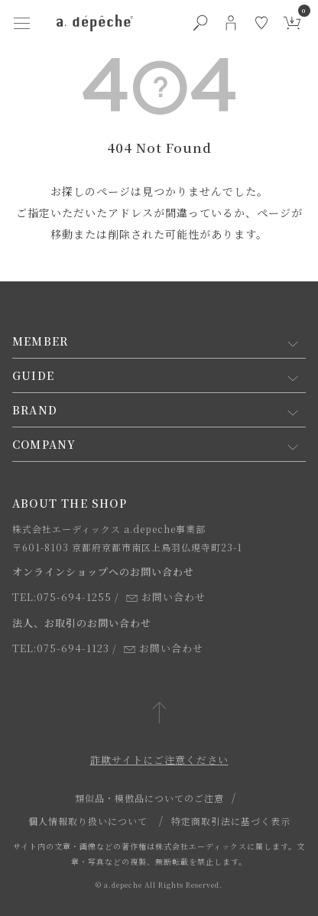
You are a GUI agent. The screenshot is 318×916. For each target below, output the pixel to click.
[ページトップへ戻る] (159, 713)
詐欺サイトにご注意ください (159, 759)
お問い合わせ (166, 597)
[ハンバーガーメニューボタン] (21, 23)
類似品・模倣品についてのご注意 (149, 797)
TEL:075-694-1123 (60, 648)
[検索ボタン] (200, 23)
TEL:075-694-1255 (62, 597)
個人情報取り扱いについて (88, 820)
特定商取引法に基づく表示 (230, 820)
